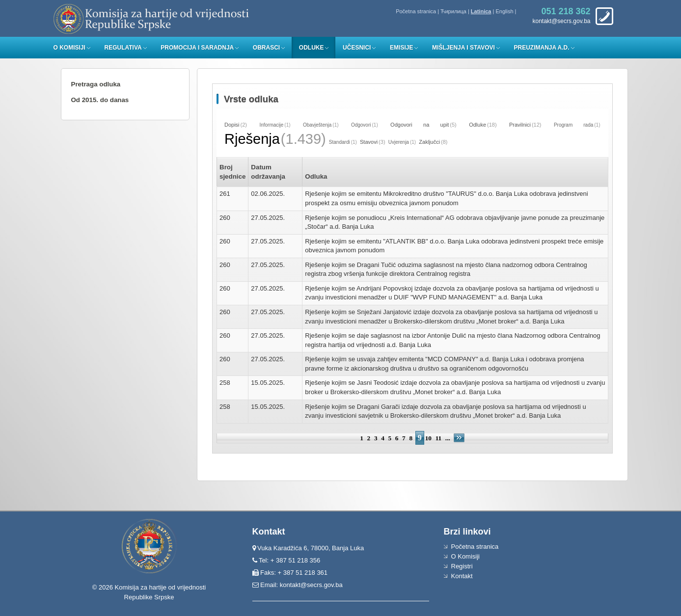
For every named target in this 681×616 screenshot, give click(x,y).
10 (428, 438)
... (448, 438)
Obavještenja (317, 125)
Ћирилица (453, 11)
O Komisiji (69, 47)
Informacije (271, 125)
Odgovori (361, 125)
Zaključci (429, 142)
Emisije (401, 47)
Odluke (311, 47)
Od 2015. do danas (100, 100)
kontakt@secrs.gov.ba (311, 585)
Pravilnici (520, 125)
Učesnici (357, 47)
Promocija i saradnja (197, 47)
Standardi (339, 142)
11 (439, 438)
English (504, 11)
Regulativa (122, 47)
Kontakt (462, 576)
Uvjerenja (398, 142)
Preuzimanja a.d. (542, 47)
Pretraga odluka (96, 84)
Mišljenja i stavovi (463, 47)
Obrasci (266, 47)
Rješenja (252, 139)
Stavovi (369, 142)
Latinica (481, 11)
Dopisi (232, 125)
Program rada (573, 125)
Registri (462, 566)
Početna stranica (416, 11)
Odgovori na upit (419, 125)
